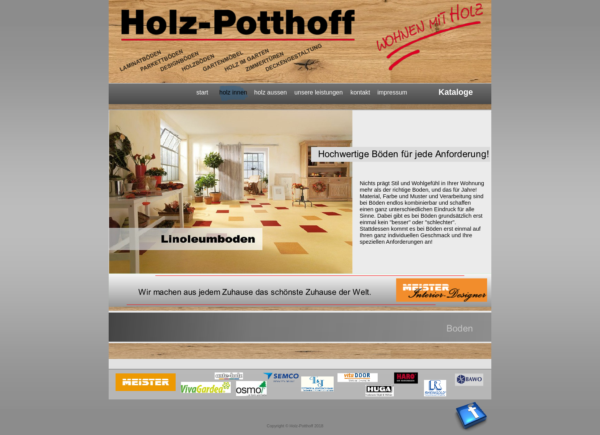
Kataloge (456, 92)
